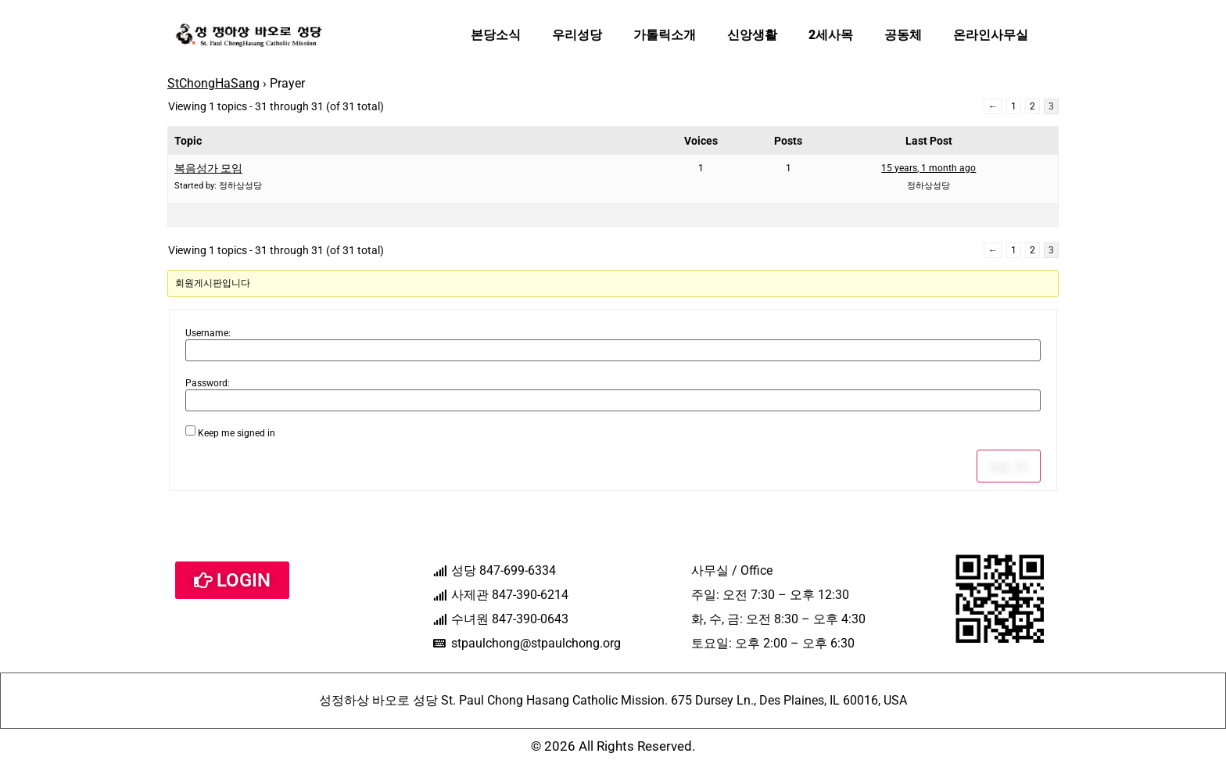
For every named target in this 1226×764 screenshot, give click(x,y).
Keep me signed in (236, 433)
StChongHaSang (213, 83)
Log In (1008, 466)
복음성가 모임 (208, 168)
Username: (208, 333)
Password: (207, 383)
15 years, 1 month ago (928, 168)
